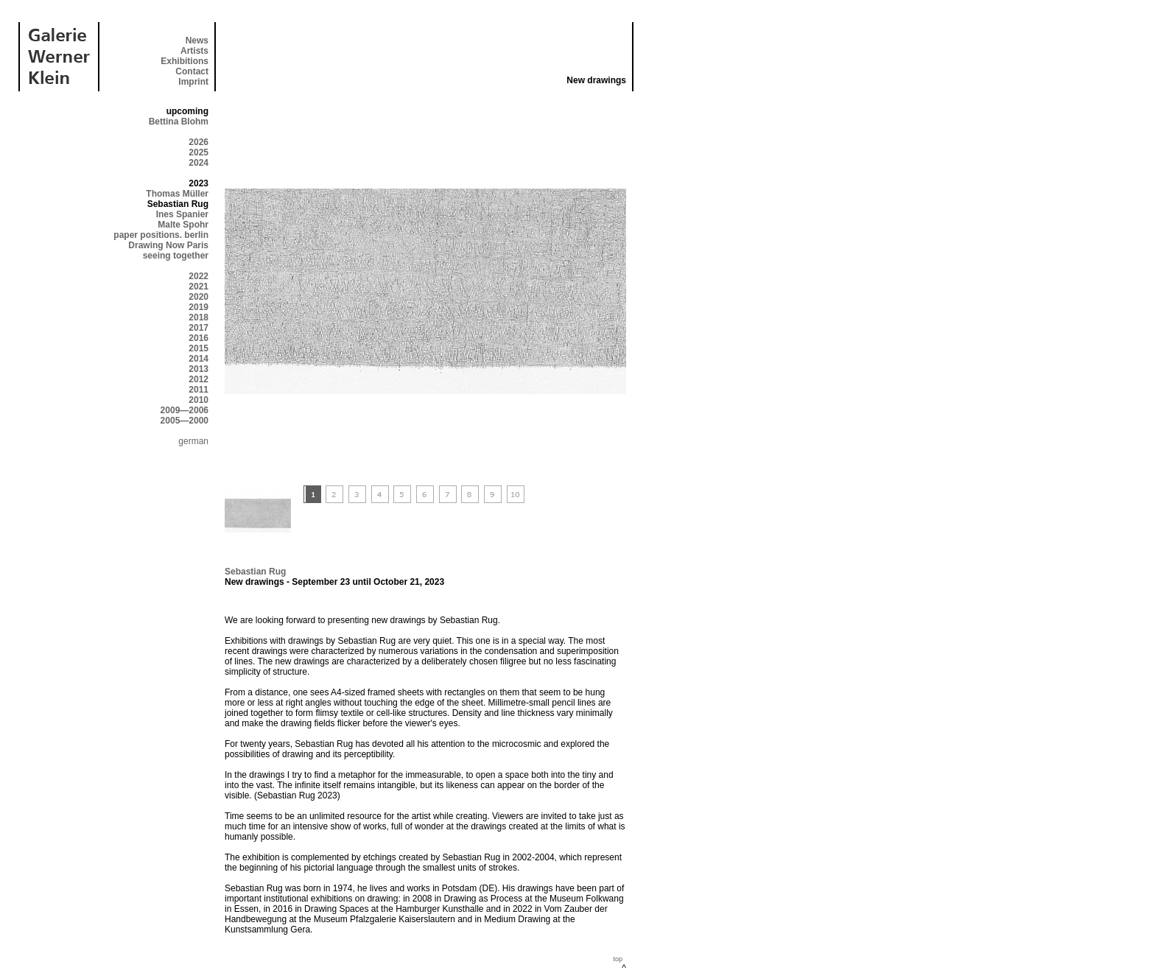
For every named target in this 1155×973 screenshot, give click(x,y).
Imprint (193, 82)
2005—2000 (184, 420)
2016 (198, 338)
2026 (198, 142)
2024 (198, 163)
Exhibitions (184, 61)
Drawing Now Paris (168, 245)
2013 (198, 369)
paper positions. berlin (160, 235)
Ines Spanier (182, 214)
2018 (198, 317)
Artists (194, 51)
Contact (191, 71)
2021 (198, 286)
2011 (198, 389)
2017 (198, 328)
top (617, 959)
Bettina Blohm (178, 121)
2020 (198, 297)
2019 (198, 307)
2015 (198, 348)
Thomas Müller (177, 194)
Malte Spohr (183, 224)
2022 (198, 276)
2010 (198, 400)
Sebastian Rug (255, 571)
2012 (198, 379)
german (193, 441)
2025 (198, 152)
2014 (198, 359)
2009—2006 (184, 410)
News (197, 40)
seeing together (175, 255)
